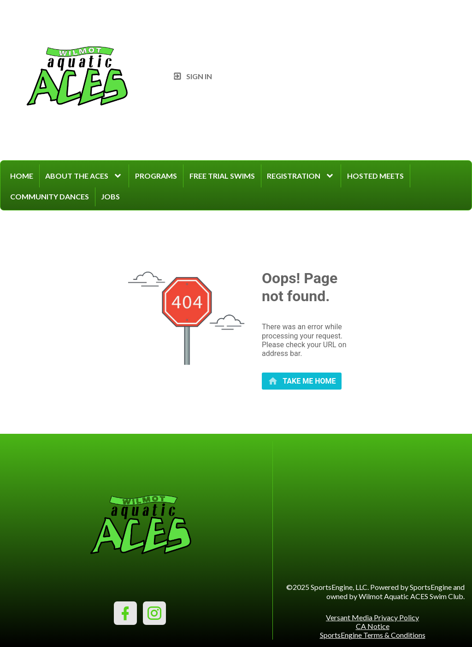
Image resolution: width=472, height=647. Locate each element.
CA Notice (372, 626)
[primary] (302, 381)
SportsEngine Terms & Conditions (372, 634)
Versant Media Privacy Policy (372, 617)
